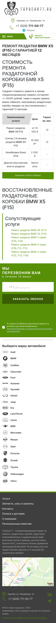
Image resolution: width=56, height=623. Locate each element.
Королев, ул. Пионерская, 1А (21, 594)
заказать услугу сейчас (28, 175)
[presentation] (25, 314)
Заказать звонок (28, 299)
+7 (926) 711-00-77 (20, 598)
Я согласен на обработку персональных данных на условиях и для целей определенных (30, 327)
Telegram (30, 30)
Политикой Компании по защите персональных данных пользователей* (29, 330)
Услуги (6, 498)
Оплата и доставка (13, 513)
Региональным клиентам (17, 523)
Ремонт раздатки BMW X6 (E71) (29, 230)
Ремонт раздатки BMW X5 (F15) (29, 233)
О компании (9, 518)
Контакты (7, 508)
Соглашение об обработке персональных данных (24, 618)
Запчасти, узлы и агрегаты (18, 503)
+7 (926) (29, 25)
